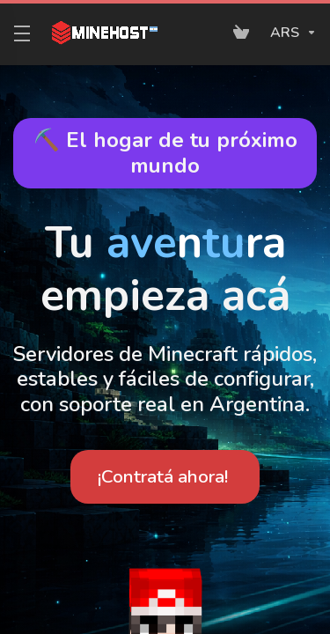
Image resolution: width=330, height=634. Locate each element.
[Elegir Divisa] (290, 32)
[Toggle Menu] (18, 33)
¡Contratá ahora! (163, 476)
